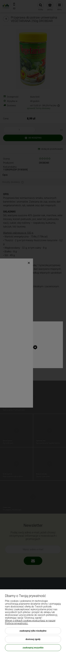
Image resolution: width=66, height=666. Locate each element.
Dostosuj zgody (33, 639)
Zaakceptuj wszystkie (33, 647)
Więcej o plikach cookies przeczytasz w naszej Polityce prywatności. (30, 622)
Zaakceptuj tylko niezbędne (33, 631)
